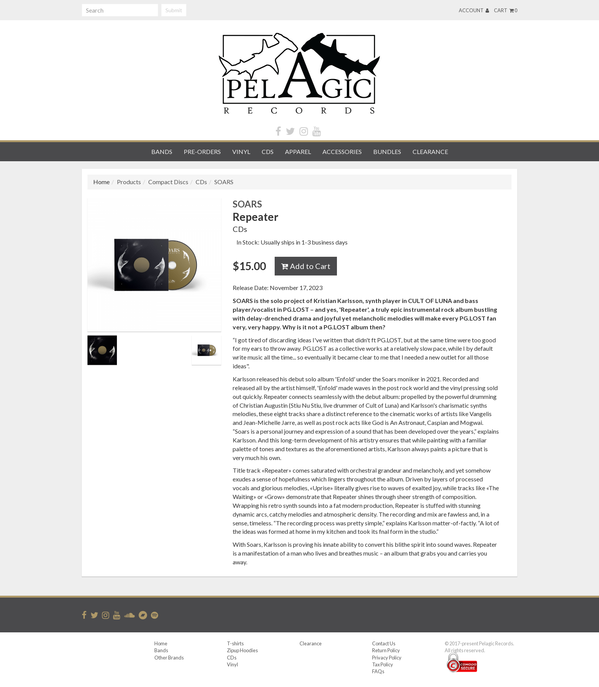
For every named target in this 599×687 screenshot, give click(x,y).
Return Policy (386, 650)
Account (474, 10)
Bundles (387, 151)
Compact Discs (168, 181)
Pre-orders (202, 151)
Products (129, 181)
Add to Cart (305, 266)
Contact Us (383, 643)
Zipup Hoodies (242, 650)
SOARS (223, 181)
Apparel (298, 151)
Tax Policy (382, 664)
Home (160, 643)
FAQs (378, 671)
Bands (161, 151)
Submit (173, 10)
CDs (268, 151)
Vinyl (241, 151)
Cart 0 (505, 10)
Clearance (430, 151)
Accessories (342, 151)
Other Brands (169, 658)
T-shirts (235, 643)
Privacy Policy (386, 658)
